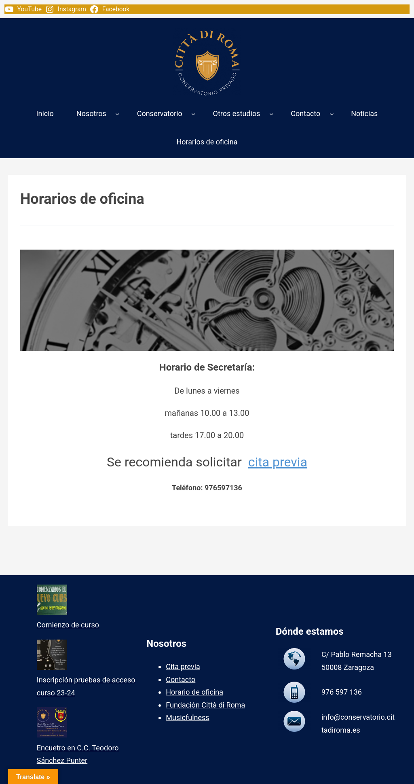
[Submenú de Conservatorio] (193, 113)
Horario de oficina (194, 692)
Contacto (180, 679)
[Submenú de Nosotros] (117, 113)
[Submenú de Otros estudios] (271, 113)
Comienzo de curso (68, 625)
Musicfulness (187, 717)
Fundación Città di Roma (205, 705)
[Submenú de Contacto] (332, 113)
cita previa (277, 462)
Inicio (45, 113)
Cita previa (183, 666)
